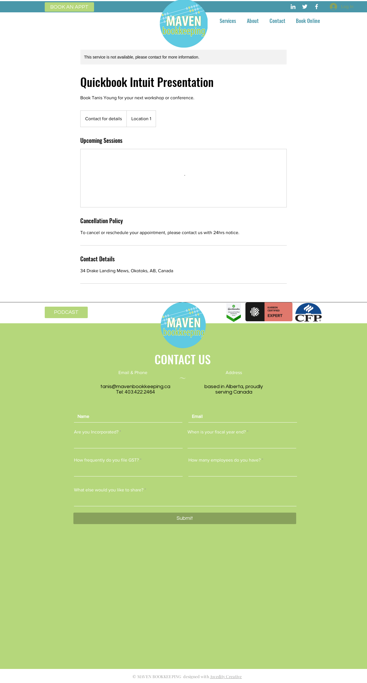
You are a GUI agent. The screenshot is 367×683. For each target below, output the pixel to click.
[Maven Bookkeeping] (293, 6)
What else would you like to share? (108, 490)
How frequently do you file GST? (106, 460)
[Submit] (184, 518)
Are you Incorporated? (96, 432)
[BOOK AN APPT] (69, 7)
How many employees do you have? (224, 460)
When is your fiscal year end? (217, 432)
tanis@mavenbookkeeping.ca (135, 386)
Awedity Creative (226, 676)
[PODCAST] (66, 312)
